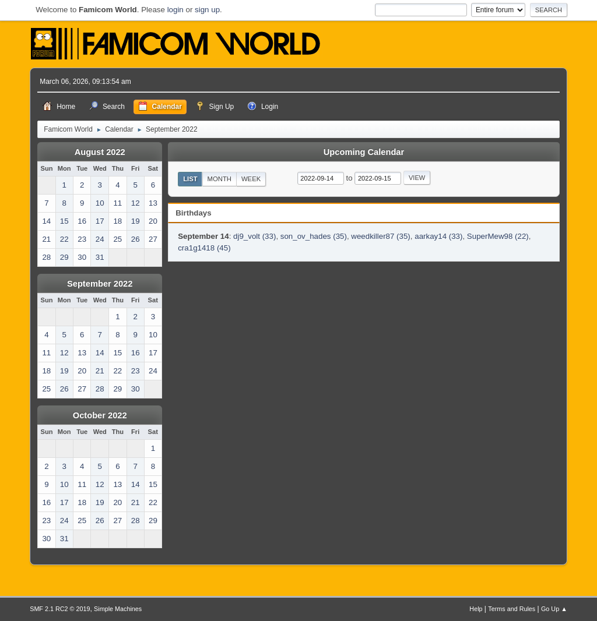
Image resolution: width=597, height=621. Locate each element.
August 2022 (100, 152)
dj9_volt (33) (254, 236)
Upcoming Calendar (364, 152)
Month (220, 178)
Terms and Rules (511, 608)
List (190, 178)
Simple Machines (118, 608)
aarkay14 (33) (438, 236)
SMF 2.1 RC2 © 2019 (60, 608)
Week (251, 178)
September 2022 (99, 283)
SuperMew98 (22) (498, 236)
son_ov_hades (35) (313, 236)
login (175, 9)
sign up (207, 9)
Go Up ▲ (554, 608)
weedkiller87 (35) (380, 236)
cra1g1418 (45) (204, 248)
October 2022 (100, 415)
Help (475, 608)
